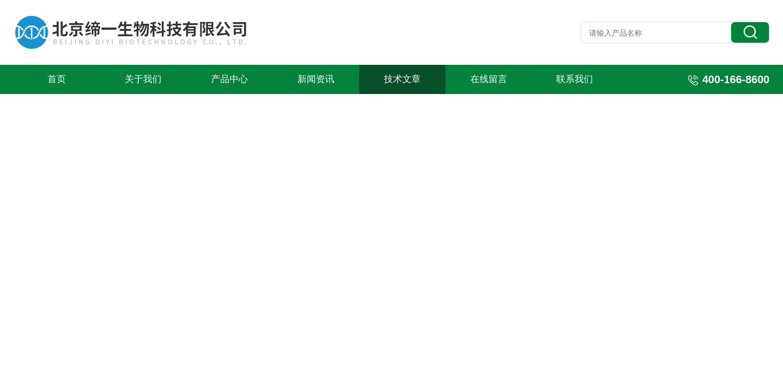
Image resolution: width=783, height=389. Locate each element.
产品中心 (229, 79)
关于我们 (143, 79)
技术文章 (402, 79)
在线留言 (488, 79)
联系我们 (574, 79)
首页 (57, 79)
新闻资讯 (316, 79)
